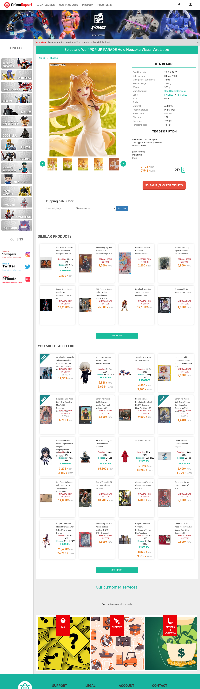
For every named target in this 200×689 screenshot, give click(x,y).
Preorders (104, 4)
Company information (94, 668)
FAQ (54, 657)
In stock (87, 4)
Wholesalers (124, 668)
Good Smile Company (175, 91)
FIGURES (41, 58)
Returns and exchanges (62, 668)
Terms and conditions (94, 657)
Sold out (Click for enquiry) (164, 185)
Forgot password (126, 657)
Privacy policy (91, 663)
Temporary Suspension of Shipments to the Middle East (72, 42)
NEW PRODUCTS (68, 4)
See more (116, 325)
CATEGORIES (46, 4)
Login (121, 663)
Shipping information (61, 663)
